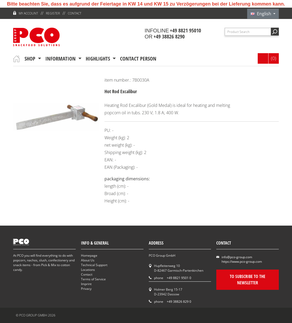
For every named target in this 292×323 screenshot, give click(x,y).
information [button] (61, 58)
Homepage (89, 255)
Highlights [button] (98, 58)
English (261, 14)
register (53, 13)
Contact (74, 13)
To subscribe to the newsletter (247, 280)
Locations (88, 269)
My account (28, 13)
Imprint (86, 284)
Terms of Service (93, 279)
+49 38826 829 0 (179, 301)
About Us (87, 260)
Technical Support (94, 265)
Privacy (86, 288)
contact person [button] (138, 58)
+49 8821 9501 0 (179, 278)
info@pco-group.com (237, 257)
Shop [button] (31, 58)
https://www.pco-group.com (242, 261)
